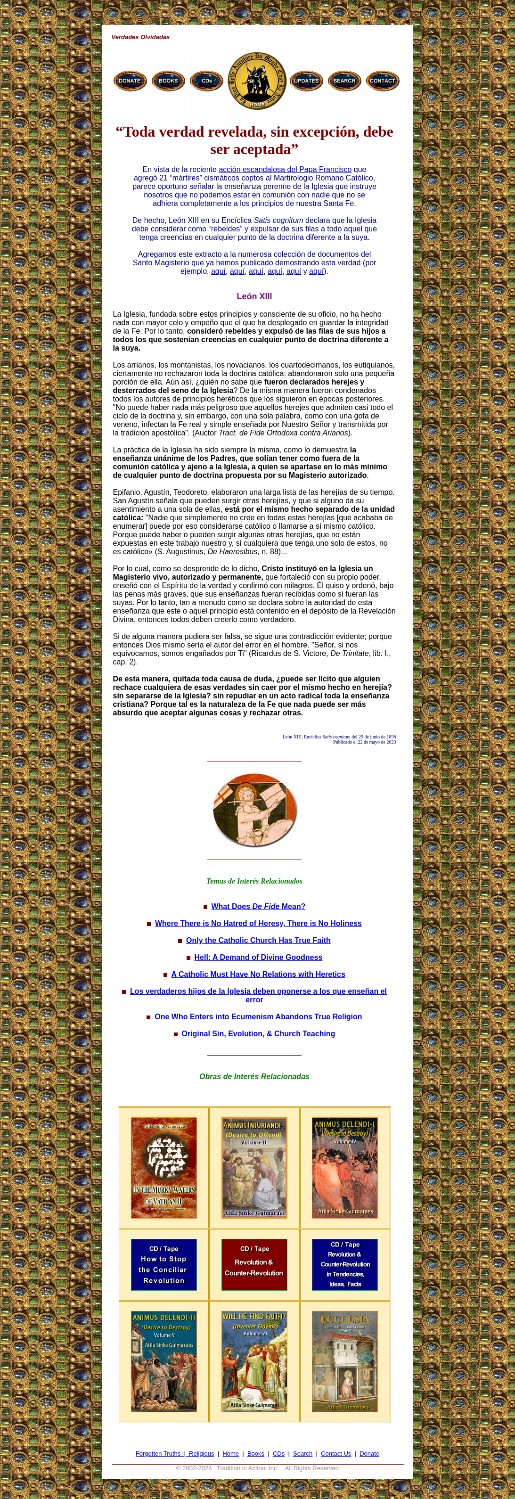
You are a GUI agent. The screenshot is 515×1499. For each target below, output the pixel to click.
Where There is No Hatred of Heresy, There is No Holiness (258, 923)
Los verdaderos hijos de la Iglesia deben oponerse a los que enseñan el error (258, 995)
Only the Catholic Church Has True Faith (258, 940)
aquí (218, 271)
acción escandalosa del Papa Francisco (285, 169)
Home (230, 1453)
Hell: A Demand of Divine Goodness (259, 957)
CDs (279, 1453)
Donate (369, 1453)
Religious (201, 1453)
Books (255, 1453)
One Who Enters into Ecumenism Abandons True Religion (258, 1017)
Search (302, 1453)
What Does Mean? (258, 906)
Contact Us (336, 1453)
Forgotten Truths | (162, 1453)
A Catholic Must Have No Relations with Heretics (258, 974)
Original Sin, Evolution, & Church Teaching (258, 1034)
